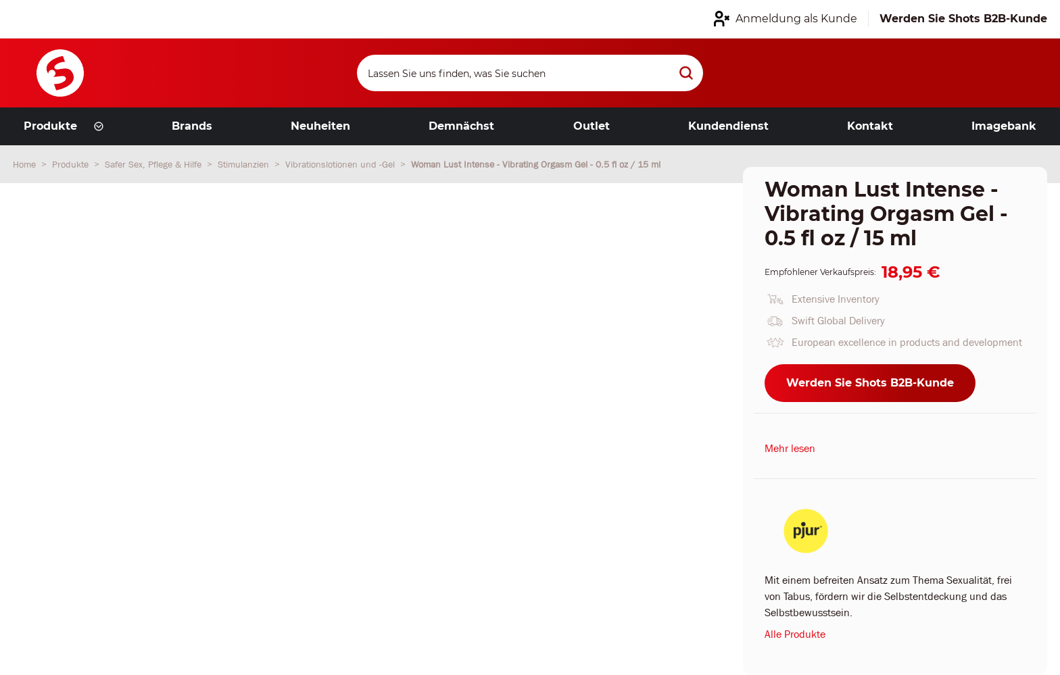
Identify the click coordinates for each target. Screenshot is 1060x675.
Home (26, 164)
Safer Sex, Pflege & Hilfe (154, 164)
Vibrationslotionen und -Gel (341, 164)
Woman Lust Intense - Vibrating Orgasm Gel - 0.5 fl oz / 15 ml (535, 164)
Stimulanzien (245, 164)
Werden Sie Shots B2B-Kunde (870, 382)
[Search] (530, 73)
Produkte (71, 164)
